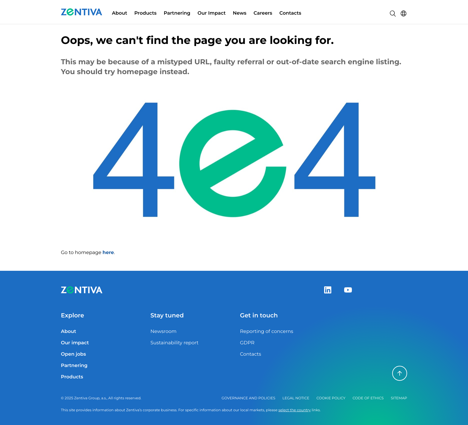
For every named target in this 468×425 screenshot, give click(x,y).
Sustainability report (174, 343)
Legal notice (295, 398)
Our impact (75, 343)
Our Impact (212, 13)
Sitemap (399, 398)
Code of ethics (368, 398)
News (240, 13)
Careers (263, 13)
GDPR (247, 343)
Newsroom (163, 331)
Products (145, 13)
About (119, 13)
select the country (294, 410)
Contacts (290, 13)
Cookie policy (330, 398)
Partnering (177, 13)
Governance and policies (248, 398)
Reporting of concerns (266, 331)
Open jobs (73, 354)
